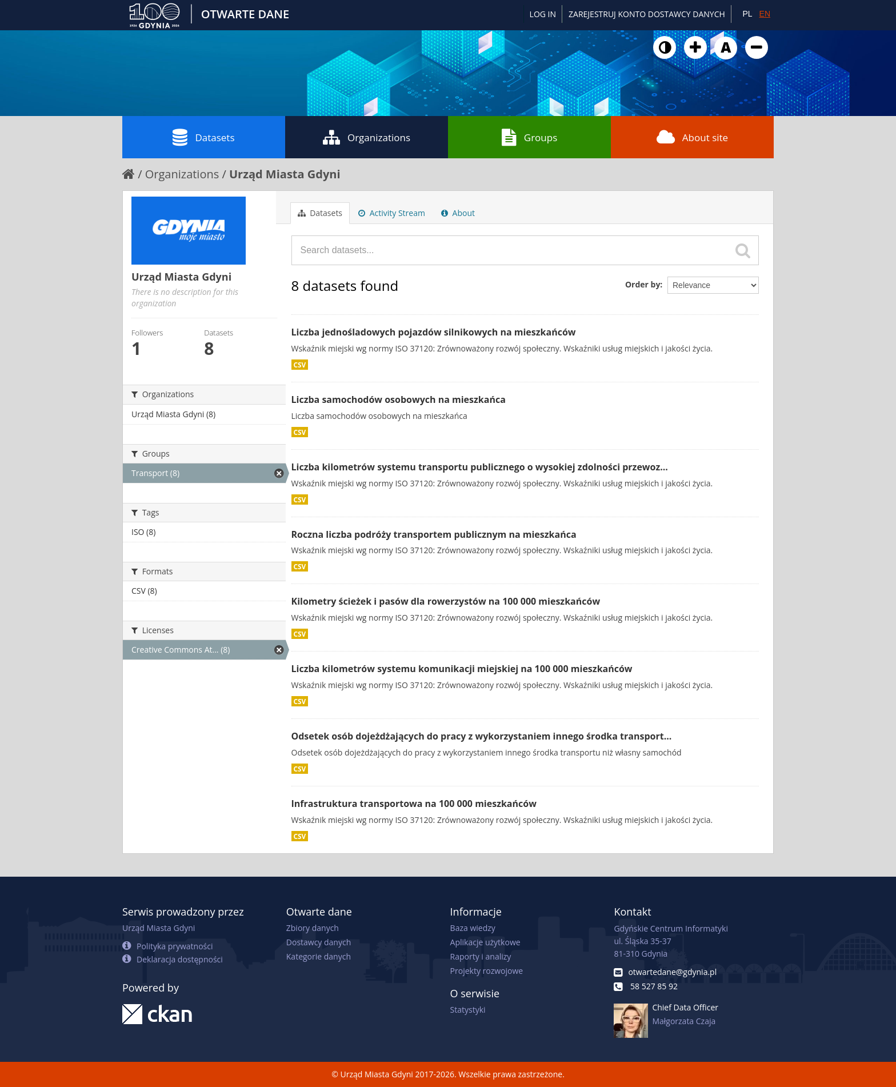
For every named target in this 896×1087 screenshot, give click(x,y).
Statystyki (468, 1009)
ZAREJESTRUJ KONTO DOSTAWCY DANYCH (647, 14)
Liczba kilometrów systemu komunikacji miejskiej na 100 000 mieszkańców (462, 668)
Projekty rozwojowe (486, 970)
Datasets (203, 137)
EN (764, 13)
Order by (642, 284)
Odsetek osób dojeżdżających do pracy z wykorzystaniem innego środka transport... (481, 736)
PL (747, 13)
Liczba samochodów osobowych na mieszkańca (398, 399)
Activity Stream (391, 212)
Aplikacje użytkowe (485, 942)
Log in (543, 14)
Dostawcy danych (318, 942)
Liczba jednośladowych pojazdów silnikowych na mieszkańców (433, 332)
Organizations (366, 137)
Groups (529, 137)
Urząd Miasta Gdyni (285, 174)
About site (692, 137)
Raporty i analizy (480, 956)
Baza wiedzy (472, 927)
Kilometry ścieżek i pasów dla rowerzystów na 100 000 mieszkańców (446, 601)
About (458, 212)
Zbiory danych (312, 927)
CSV (300, 364)
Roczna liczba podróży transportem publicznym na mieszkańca (434, 534)
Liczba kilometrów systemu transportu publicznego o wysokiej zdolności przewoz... (479, 467)
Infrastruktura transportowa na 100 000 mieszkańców (414, 803)
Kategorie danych (318, 956)
